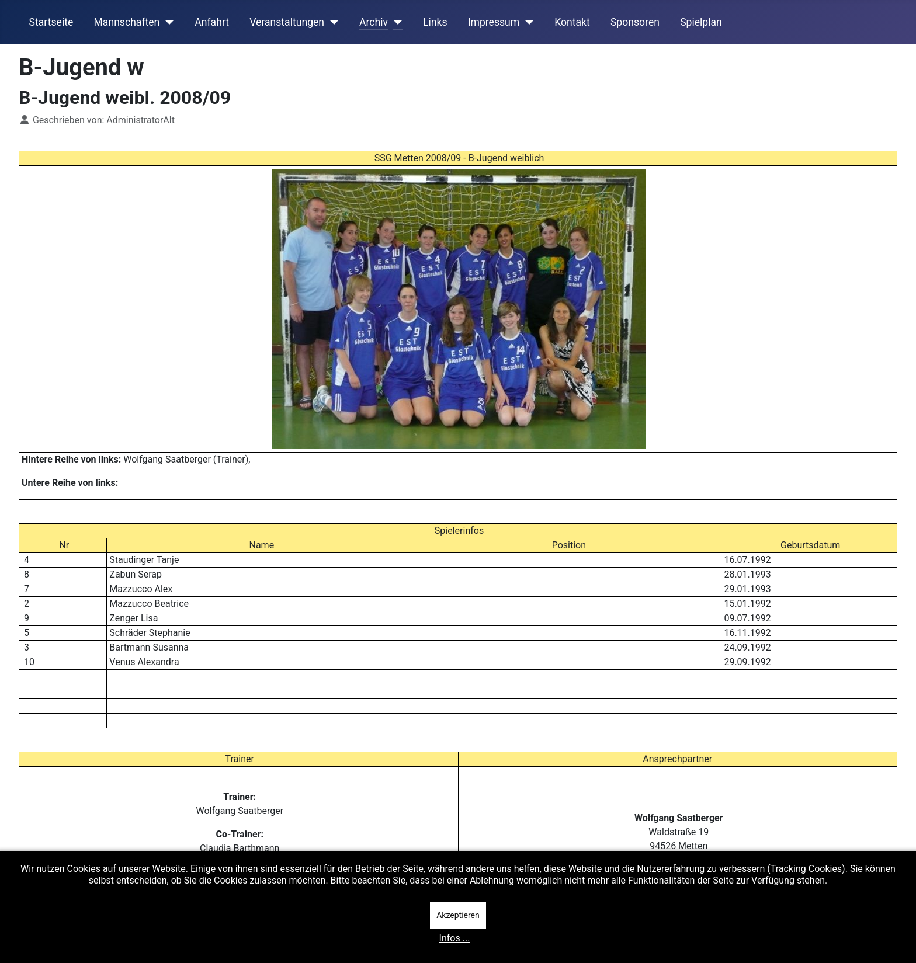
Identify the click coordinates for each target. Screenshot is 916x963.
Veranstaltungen (286, 22)
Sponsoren (635, 22)
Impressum (494, 22)
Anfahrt (212, 22)
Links (435, 22)
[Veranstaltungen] (331, 22)
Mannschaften (126, 22)
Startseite (51, 22)
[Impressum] (526, 22)
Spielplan (701, 22)
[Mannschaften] (166, 22)
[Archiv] (395, 22)
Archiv (373, 22)
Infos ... (454, 938)
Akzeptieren (458, 915)
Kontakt (572, 22)
